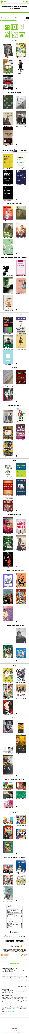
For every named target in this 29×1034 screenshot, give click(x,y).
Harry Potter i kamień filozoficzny (11, 908)
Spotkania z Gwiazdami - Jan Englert (10, 968)
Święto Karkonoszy (9, 926)
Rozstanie (8, 925)
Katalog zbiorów (14, 14)
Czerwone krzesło (9, 923)
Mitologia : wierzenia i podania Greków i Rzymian (14, 909)
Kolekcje (14, 20)
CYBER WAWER (5, 989)
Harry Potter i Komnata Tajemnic (11, 910)
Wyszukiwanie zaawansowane (6, 20)
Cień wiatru (8, 911)
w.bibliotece (7, 950)
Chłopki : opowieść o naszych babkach (12, 915)
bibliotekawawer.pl (11, 1011)
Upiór (7, 927)
